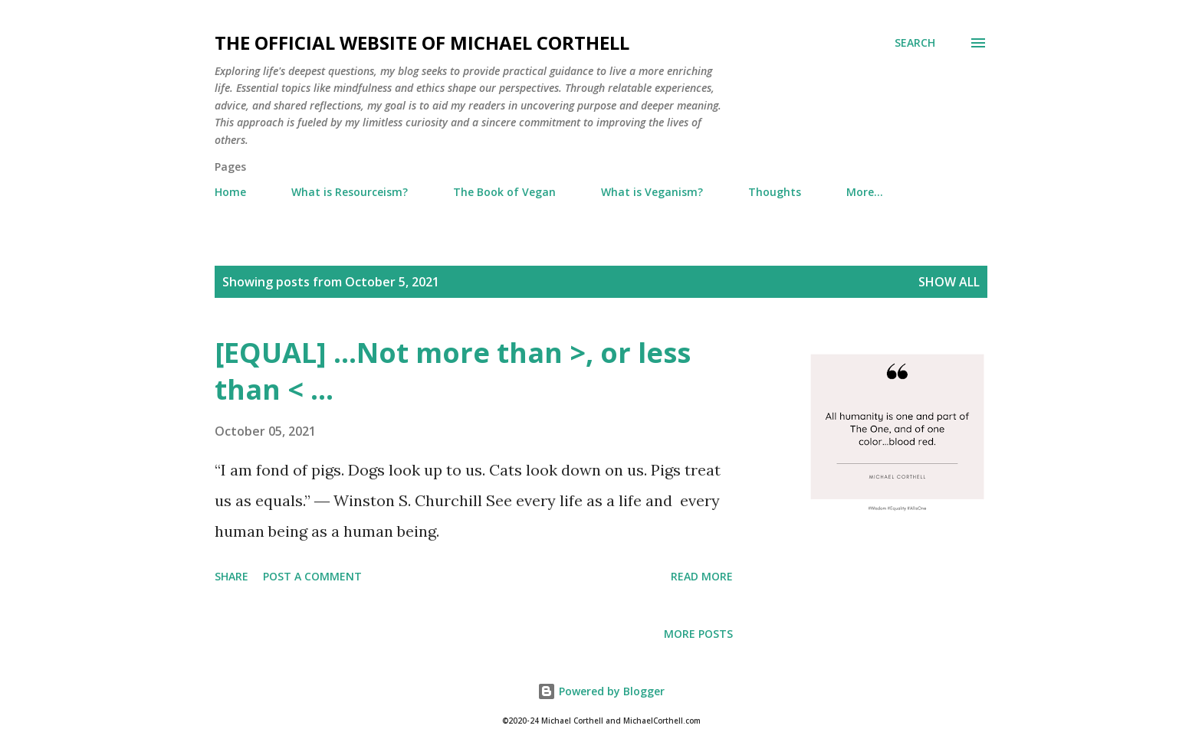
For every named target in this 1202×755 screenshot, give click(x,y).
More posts (698, 633)
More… (864, 192)
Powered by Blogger (601, 691)
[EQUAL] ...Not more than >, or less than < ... (453, 371)
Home (230, 192)
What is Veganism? (652, 192)
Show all (949, 281)
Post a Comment (312, 576)
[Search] (915, 43)
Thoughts (774, 192)
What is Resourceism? (349, 192)
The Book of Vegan (504, 192)
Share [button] (231, 576)
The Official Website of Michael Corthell (422, 42)
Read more (702, 576)
